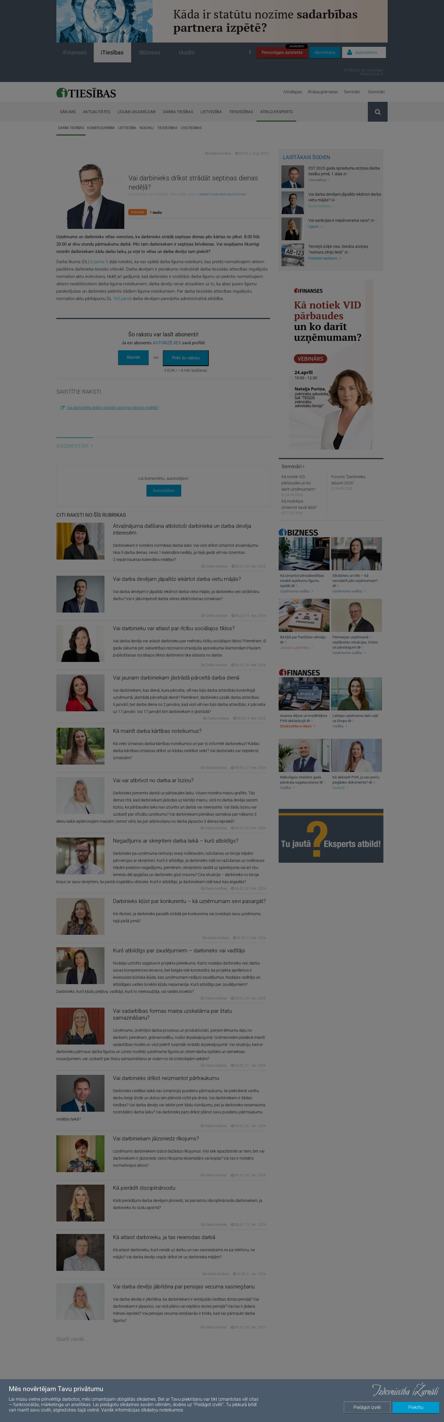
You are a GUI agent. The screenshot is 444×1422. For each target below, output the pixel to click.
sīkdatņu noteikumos (162, 1410)
